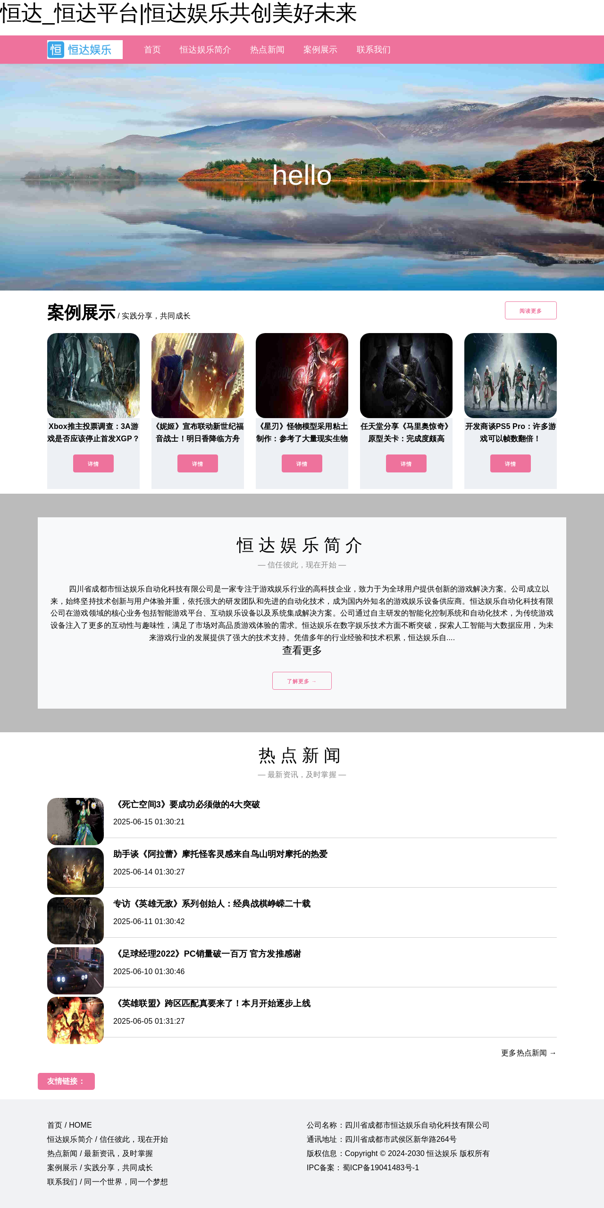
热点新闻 (267, 49)
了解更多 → (302, 681)
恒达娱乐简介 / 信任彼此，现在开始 (107, 1139)
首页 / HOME (69, 1125)
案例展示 (320, 49)
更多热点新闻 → (529, 1053)
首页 (152, 49)
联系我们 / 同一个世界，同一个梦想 (107, 1182)
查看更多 (302, 650)
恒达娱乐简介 (205, 49)
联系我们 (374, 49)
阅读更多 (531, 311)
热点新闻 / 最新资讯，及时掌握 (100, 1153)
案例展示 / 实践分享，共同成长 (100, 1168)
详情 (93, 464)
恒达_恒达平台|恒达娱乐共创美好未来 (178, 12)
